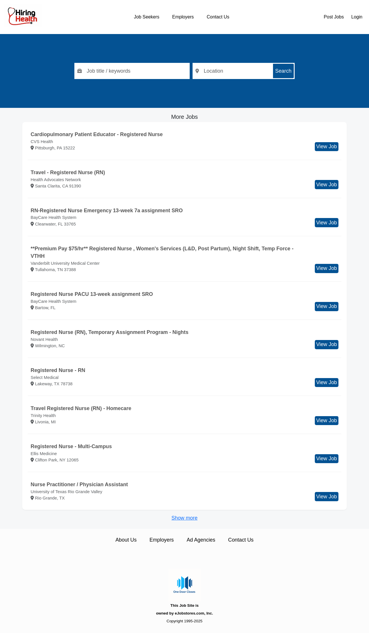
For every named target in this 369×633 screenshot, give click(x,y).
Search (283, 71)
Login (356, 16)
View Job (326, 146)
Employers (183, 16)
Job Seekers (146, 16)
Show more (184, 518)
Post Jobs (334, 16)
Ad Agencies (201, 540)
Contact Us (218, 16)
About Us (125, 540)
